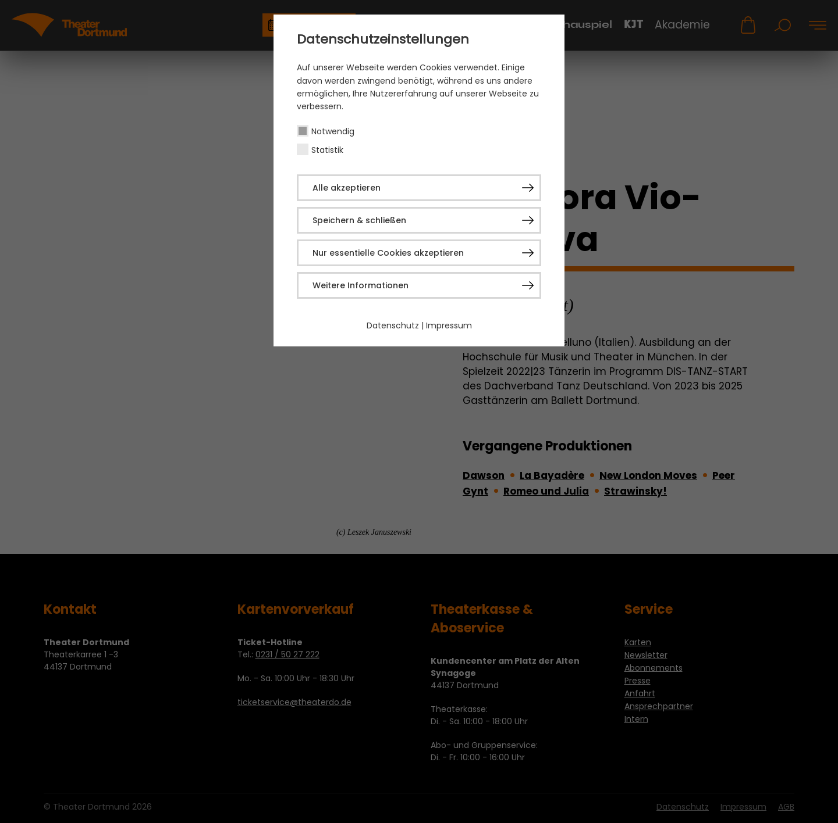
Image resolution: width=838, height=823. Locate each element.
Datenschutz (393, 325)
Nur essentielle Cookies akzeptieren (388, 253)
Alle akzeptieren (347, 188)
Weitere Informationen (361, 285)
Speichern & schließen (359, 220)
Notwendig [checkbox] (332, 131)
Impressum (449, 325)
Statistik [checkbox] (327, 150)
